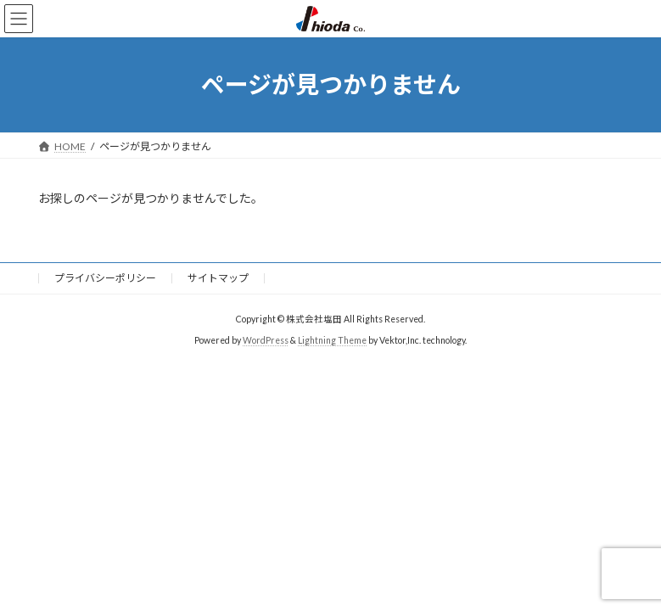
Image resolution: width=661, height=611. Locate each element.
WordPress (265, 340)
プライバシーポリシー (105, 278)
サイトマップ (218, 278)
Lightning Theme (332, 340)
